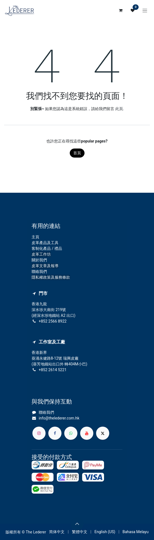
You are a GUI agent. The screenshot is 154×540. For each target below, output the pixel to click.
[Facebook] (54, 433)
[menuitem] (57, 532)
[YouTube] (86, 433)
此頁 (119, 109)
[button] (77, 523)
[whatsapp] (70, 433)
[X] (102, 433)
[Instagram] (39, 433)
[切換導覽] (145, 10)
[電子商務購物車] (120, 10)
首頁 (77, 153)
